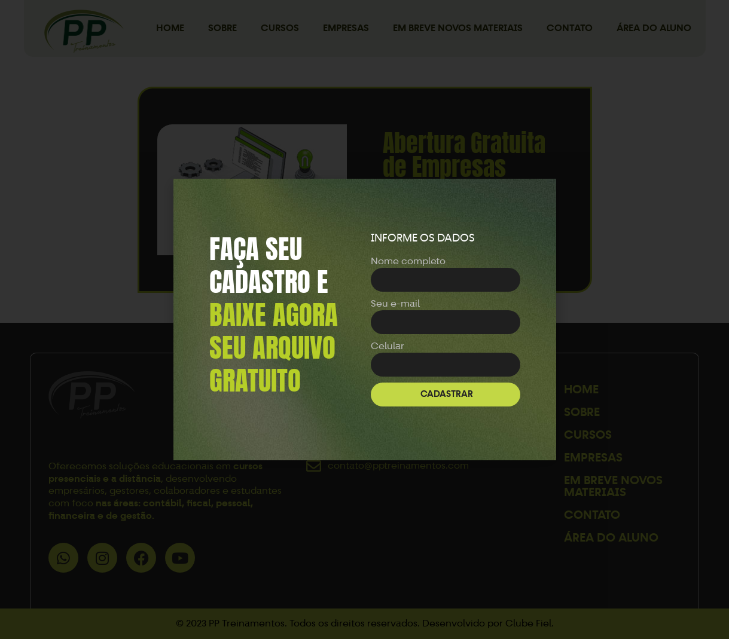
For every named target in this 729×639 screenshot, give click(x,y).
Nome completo (408, 261)
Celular (387, 345)
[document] (364, 319)
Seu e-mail (395, 303)
